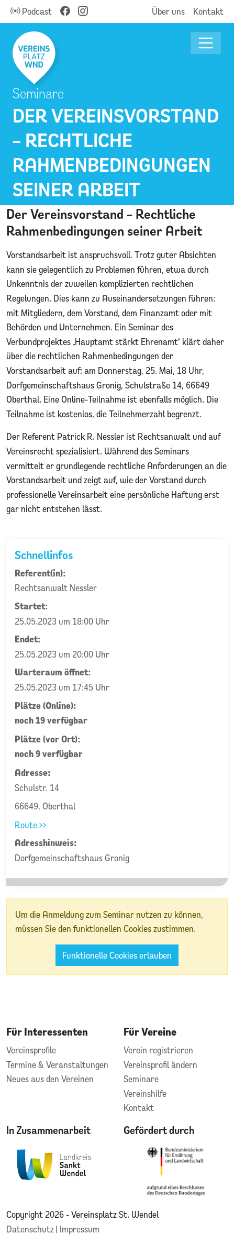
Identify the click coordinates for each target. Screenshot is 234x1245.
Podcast (31, 11)
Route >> (31, 825)
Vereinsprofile (31, 1050)
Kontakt (208, 11)
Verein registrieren (158, 1050)
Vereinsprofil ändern (160, 1065)
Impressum (79, 1229)
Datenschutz (31, 1229)
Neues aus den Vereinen (50, 1079)
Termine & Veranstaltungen (57, 1065)
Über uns (168, 11)
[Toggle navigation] (206, 43)
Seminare (141, 1079)
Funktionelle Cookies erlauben (117, 955)
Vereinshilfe (145, 1093)
